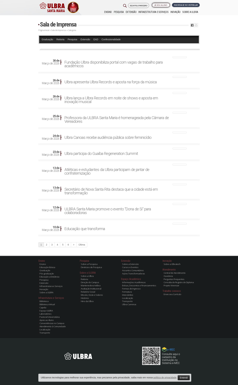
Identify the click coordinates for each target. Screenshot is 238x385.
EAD (96, 39)
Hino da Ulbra (87, 301)
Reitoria (60, 39)
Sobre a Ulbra (87, 276)
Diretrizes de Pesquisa (91, 267)
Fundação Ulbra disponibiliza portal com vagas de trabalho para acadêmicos (113, 64)
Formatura (127, 291)
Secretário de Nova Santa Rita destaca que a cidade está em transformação (111, 191)
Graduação (47, 39)
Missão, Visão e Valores (92, 294)
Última (82, 244)
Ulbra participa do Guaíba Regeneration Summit (101, 153)
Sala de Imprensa (58, 24)
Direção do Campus (90, 282)
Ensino (108, 12)
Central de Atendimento (175, 272)
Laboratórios (45, 313)
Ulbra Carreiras (129, 304)
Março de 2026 (50, 62)
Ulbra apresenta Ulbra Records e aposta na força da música (110, 82)
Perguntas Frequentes (174, 279)
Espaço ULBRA (46, 310)
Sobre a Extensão (130, 264)
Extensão (131, 12)
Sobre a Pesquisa (89, 264)
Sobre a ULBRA (190, 12)
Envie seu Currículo (172, 294)
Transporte (45, 332)
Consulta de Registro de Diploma (179, 282)
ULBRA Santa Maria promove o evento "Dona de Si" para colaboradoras (107, 211)
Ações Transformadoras (133, 273)
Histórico (85, 298)
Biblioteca (44, 301)
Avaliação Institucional (91, 288)
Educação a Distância (49, 276)
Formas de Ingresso (131, 288)
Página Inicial (43, 30)
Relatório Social (88, 291)
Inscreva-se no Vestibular (186, 5)
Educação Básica (47, 267)
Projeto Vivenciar (171, 285)
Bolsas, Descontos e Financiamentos (139, 285)
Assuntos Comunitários (133, 270)
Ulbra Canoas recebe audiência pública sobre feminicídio (107, 137)
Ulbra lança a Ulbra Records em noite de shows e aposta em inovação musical (111, 100)
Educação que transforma (84, 229)
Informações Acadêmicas (134, 282)
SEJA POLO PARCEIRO (138, 6)
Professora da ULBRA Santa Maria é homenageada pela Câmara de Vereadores (116, 119)
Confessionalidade (110, 39)
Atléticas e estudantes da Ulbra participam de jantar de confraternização (106, 171)
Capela (43, 307)
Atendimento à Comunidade (53, 326)
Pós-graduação (47, 273)
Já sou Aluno (161, 5)
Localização (45, 329)
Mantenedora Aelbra (90, 285)
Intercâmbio (127, 294)
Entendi (184, 377)
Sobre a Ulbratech (172, 264)
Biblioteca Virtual (47, 304)
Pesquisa (119, 12)
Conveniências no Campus (52, 323)
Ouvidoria (168, 276)
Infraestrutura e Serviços (153, 12)
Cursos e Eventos (130, 267)
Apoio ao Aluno (47, 320)
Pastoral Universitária (50, 316)
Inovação (175, 12)
